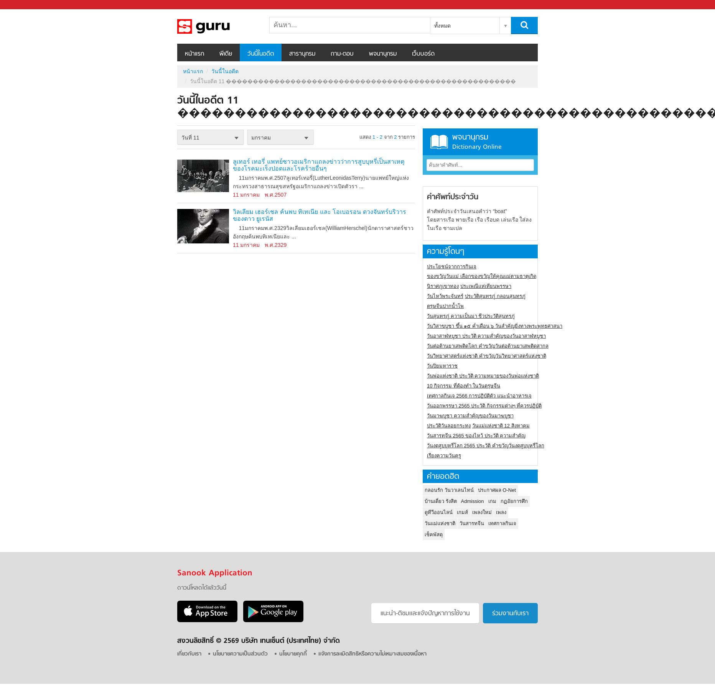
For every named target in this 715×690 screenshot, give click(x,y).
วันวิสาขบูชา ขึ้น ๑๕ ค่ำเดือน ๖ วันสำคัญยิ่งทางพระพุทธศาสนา (494, 326)
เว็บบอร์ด (423, 54)
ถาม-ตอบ (342, 54)
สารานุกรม (302, 54)
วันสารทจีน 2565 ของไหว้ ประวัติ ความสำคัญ (476, 436)
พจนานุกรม (383, 54)
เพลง (501, 512)
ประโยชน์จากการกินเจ (451, 266)
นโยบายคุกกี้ (293, 654)
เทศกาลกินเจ (502, 523)
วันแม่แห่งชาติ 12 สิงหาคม (501, 426)
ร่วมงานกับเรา (510, 614)
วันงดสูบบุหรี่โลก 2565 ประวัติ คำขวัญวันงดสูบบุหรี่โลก (485, 446)
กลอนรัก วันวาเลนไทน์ (449, 490)
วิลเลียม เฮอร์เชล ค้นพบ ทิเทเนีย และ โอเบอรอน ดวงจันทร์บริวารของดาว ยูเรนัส (319, 215)
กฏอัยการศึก (514, 501)
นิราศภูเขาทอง (443, 286)
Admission (472, 501)
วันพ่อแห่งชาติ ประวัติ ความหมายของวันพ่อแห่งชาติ (483, 376)
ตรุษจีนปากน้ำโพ (445, 306)
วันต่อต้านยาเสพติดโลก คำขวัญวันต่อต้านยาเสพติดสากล (488, 346)
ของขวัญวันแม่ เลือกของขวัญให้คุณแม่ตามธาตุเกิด (481, 276)
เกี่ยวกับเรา (189, 654)
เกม (492, 501)
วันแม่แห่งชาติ (440, 523)
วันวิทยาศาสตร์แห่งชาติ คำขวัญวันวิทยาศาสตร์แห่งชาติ (486, 356)
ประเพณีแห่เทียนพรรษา (485, 286)
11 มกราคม (246, 195)
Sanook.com (23, 5)
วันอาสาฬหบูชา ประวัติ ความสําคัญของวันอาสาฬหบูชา (486, 336)
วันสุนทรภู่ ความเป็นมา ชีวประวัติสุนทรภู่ (471, 316)
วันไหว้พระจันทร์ (445, 296)
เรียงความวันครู (444, 455)
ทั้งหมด (442, 26)
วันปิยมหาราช (442, 366)
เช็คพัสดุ (434, 534)
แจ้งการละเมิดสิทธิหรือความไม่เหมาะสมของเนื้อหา (372, 654)
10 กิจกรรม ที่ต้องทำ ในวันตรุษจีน (463, 386)
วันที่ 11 (190, 138)
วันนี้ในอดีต (260, 54)
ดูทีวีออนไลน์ (439, 512)
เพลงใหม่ (482, 512)
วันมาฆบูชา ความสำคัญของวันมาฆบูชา (470, 416)
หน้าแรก (194, 54)
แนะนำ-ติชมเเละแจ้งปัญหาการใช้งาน (425, 614)
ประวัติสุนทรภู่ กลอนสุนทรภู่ (495, 296)
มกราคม (261, 138)
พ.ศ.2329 (276, 245)
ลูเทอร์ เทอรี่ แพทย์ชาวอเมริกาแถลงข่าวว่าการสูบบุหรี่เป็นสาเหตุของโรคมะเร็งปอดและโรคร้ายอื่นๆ (318, 165)
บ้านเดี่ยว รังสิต (441, 501)
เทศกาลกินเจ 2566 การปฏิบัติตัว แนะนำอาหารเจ (479, 396)
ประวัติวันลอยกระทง (449, 426)
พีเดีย (225, 54)
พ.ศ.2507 (276, 195)
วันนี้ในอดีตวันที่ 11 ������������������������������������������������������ (217, 26)
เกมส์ (462, 512)
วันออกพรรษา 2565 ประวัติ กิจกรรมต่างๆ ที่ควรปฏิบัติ (484, 406)
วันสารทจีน (472, 523)
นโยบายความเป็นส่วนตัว (240, 654)
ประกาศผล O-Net (497, 490)
